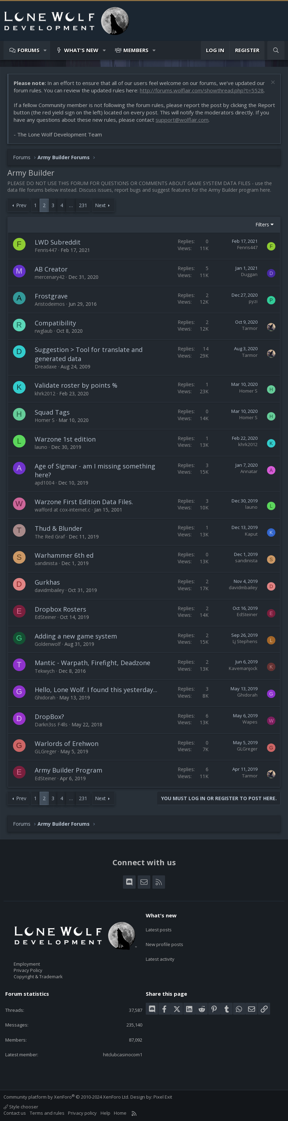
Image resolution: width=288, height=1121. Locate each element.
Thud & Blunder (58, 528)
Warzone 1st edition (65, 439)
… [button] (71, 205)
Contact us (15, 1113)
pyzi (253, 301)
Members (136, 50)
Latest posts (159, 927)
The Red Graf (50, 536)
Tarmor (250, 328)
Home (120, 1113)
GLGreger (45, 751)
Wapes (250, 722)
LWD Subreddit (58, 242)
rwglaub (44, 330)
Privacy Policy (28, 970)
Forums (29, 50)
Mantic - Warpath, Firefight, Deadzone (92, 662)
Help (105, 1113)
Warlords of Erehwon (66, 743)
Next (100, 205)
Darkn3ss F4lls (51, 724)
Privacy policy (82, 1113)
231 (83, 205)
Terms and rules (47, 1113)
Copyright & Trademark (38, 976)
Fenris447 (46, 250)
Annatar (249, 471)
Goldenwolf (48, 644)
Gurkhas (47, 582)
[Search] (275, 50)
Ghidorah (45, 697)
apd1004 (44, 482)
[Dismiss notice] (272, 83)
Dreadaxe (46, 366)
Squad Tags (52, 412)
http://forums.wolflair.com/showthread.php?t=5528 (202, 90)
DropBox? (49, 716)
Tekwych (45, 671)
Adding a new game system (76, 636)
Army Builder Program (68, 770)
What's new (81, 50)
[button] (45, 50)
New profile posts (164, 940)
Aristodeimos (50, 304)
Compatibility (55, 323)
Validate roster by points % (76, 385)
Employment (27, 964)
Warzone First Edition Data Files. (84, 502)
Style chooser (21, 1107)
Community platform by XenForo (66, 1097)
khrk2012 (45, 393)
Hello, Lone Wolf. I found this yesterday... (96, 689)
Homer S (248, 391)
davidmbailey (49, 590)
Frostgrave (51, 296)
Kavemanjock (243, 668)
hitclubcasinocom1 (122, 1054)
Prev (21, 205)
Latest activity (160, 953)
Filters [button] (262, 224)
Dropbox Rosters (60, 609)
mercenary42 (49, 277)
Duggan (249, 274)
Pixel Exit (162, 1097)
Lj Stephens (245, 641)
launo (41, 447)
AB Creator (51, 269)
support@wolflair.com (182, 119)
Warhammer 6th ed (64, 555)
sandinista (46, 563)
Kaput (251, 534)
